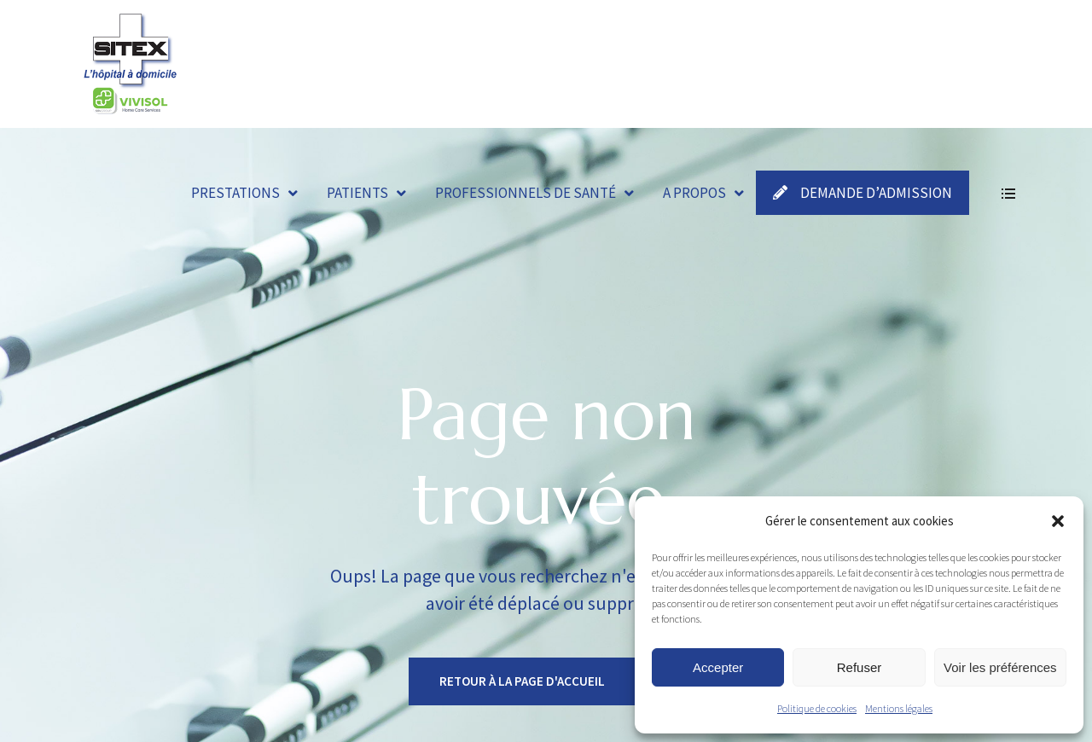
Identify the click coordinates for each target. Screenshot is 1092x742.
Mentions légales (898, 708)
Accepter (718, 667)
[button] (1057, 521)
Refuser (859, 667)
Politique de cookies (817, 708)
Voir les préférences (1000, 667)
